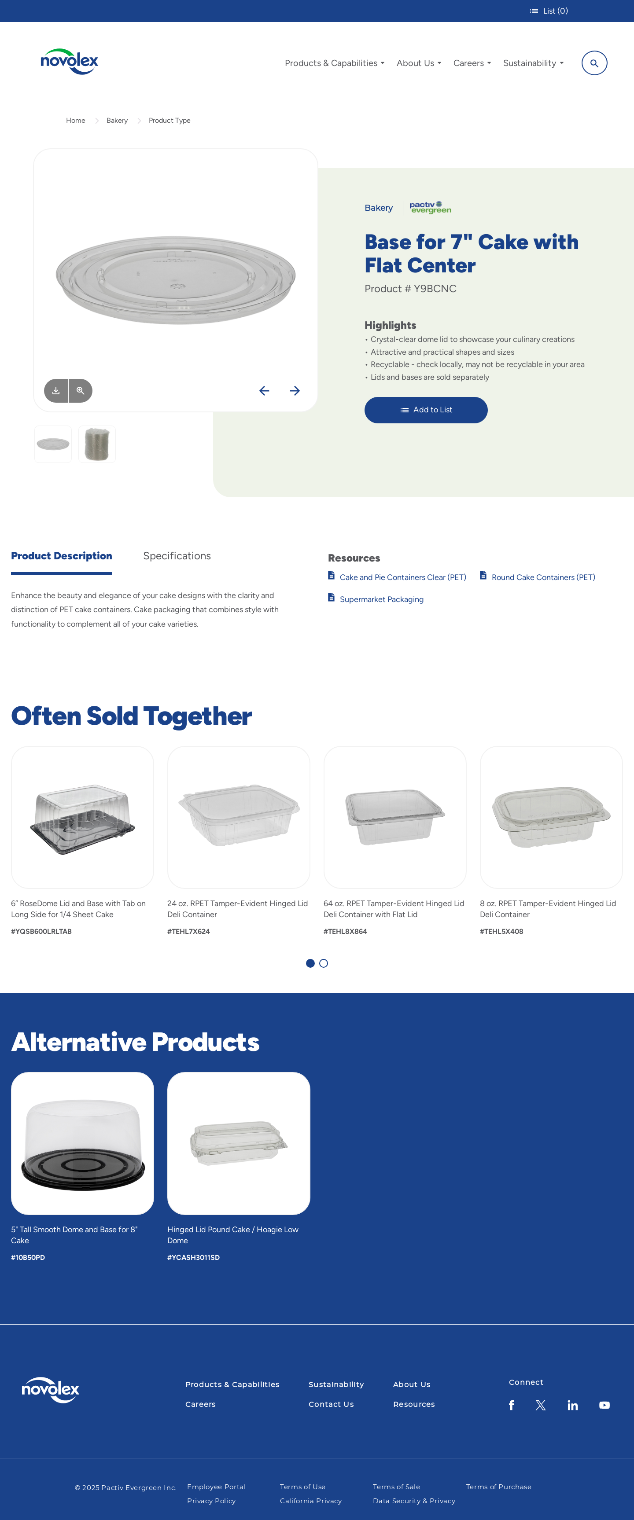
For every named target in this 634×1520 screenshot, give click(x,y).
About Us (412, 1384)
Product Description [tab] (61, 555)
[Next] (295, 391)
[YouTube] (604, 1408)
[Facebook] (511, 1408)
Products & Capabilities (232, 1384)
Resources (414, 1404)
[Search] (595, 63)
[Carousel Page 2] (323, 963)
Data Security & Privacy (414, 1501)
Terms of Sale (396, 1487)
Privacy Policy (211, 1501)
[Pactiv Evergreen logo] (68, 1390)
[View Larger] (80, 391)
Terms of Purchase (499, 1487)
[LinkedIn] (573, 1408)
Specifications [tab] (177, 555)
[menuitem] (334, 65)
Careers (200, 1404)
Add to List (426, 410)
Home (75, 120)
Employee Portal (216, 1487)
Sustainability (336, 1384)
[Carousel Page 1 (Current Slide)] (310, 963)
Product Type (170, 120)
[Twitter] (540, 1408)
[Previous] (264, 391)
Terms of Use (304, 1487)
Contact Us (331, 1404)
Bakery (117, 120)
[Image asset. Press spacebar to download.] (56, 391)
